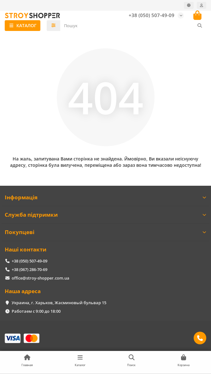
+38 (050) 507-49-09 (151, 15)
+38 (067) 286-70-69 (29, 269)
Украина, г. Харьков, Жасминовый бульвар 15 (59, 302)
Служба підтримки (105, 214)
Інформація (105, 197)
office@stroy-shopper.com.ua (40, 278)
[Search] (133, 25)
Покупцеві (105, 232)
